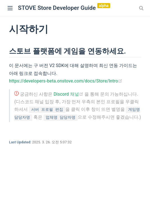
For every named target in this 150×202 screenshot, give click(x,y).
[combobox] (142, 8)
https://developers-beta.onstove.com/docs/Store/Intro (65, 81)
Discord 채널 (69, 94)
